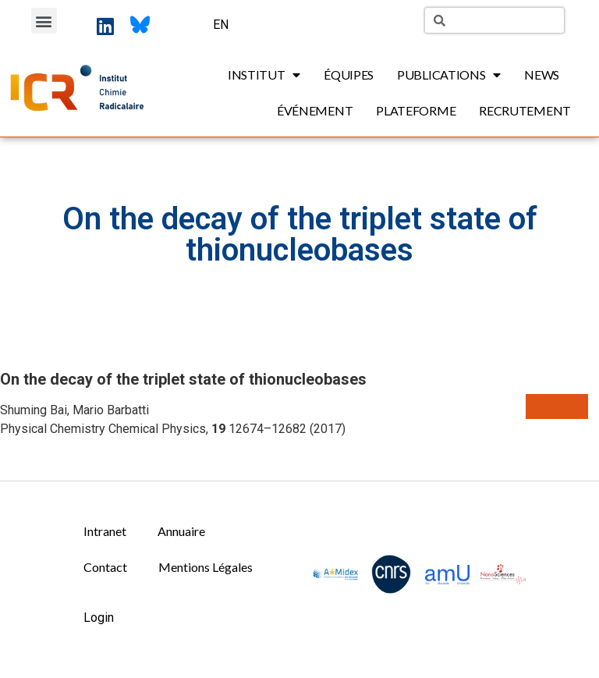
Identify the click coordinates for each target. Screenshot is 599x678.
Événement (315, 110)
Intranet (104, 531)
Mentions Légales (205, 566)
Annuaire (181, 531)
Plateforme (415, 110)
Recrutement (525, 110)
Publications (449, 75)
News (541, 74)
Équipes (349, 74)
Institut (264, 75)
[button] (44, 21)
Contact (105, 566)
